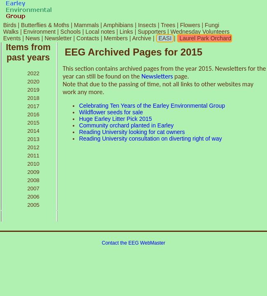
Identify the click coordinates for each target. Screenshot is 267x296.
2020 (33, 82)
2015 (33, 123)
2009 (33, 172)
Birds (9, 25)
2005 (33, 205)
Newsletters (157, 76)
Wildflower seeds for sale (111, 112)
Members (116, 38)
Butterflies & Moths (45, 25)
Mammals (86, 25)
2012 (33, 147)
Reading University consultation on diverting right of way (150, 138)
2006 (33, 197)
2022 (33, 73)
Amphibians (118, 25)
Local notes (100, 31)
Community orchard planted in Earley (126, 125)
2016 (33, 114)
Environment (39, 31)
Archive (142, 38)
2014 (33, 131)
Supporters (152, 31)
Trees (168, 25)
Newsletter (57, 38)
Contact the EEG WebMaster (134, 243)
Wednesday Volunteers (200, 31)
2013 (33, 139)
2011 (33, 156)
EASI (164, 38)
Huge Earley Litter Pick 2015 (115, 119)
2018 (33, 98)
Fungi (212, 25)
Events (12, 38)
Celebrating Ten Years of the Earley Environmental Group (152, 105)
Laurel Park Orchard (204, 38)
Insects (147, 25)
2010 (33, 164)
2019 (33, 90)
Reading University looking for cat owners (132, 132)
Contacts (87, 38)
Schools (70, 31)
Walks (11, 31)
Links (126, 31)
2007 (33, 188)
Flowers (190, 25)
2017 (33, 106)
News (32, 38)
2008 (33, 180)
